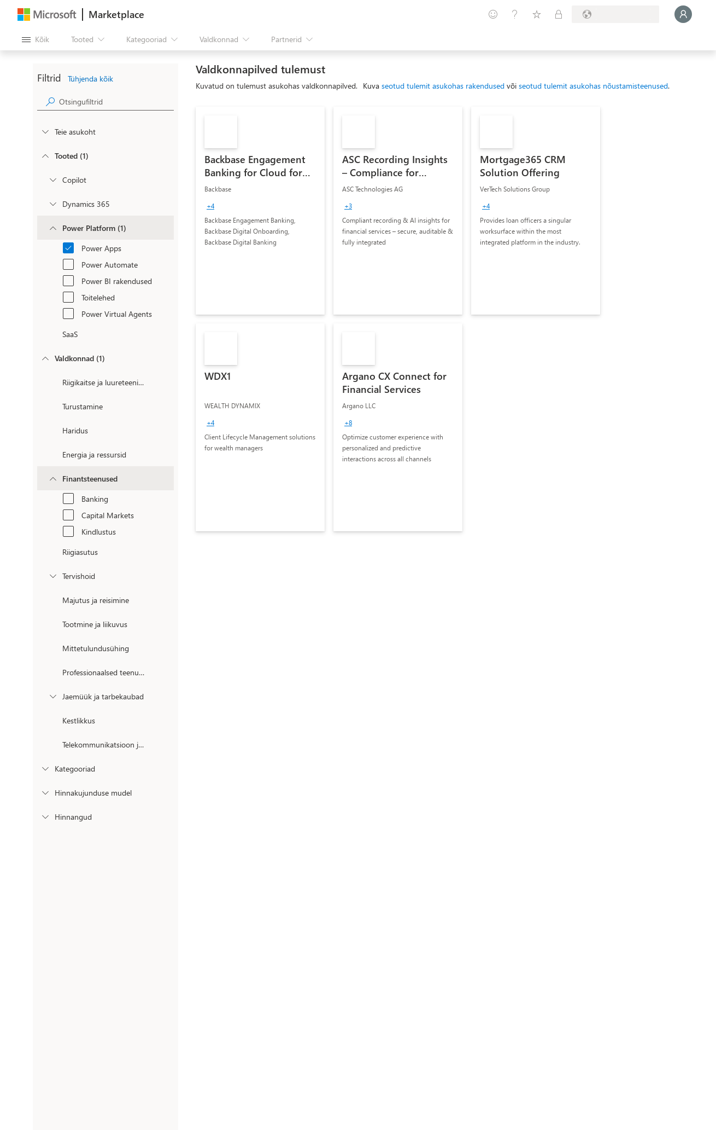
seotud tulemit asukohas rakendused (443, 85)
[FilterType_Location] (45, 131)
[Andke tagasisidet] (493, 14)
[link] (260, 211)
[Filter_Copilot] (52, 179)
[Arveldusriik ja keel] (615, 14)
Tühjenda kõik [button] (90, 78)
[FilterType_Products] (45, 155)
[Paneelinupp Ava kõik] (35, 39)
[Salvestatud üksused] (536, 14)
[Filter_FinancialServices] (52, 478)
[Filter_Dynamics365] (52, 203)
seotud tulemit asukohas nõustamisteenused (593, 85)
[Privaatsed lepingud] (558, 14)
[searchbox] (116, 101)
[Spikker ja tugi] (515, 14)
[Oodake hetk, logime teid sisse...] (683, 14)
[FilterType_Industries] (45, 357)
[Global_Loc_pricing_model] (45, 792)
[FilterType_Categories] (45, 768)
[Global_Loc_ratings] (45, 816)
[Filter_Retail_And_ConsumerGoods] (52, 696)
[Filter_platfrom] (52, 227)
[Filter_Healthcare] (52, 575)
